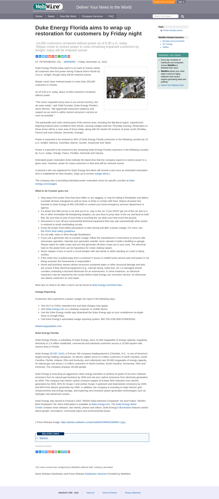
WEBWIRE (70, 61)
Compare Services (92, 16)
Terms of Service (110, 493)
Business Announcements (173, 41)
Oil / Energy (167, 44)
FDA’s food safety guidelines (60, 231)
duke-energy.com (55, 309)
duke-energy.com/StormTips (107, 285)
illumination (125, 407)
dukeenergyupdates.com (48, 326)
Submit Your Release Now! (172, 85)
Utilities (165, 47)
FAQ (110, 16)
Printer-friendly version (172, 30)
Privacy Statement (132, 493)
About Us (90, 493)
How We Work (68, 16)
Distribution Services (96, 473)
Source (43, 438)
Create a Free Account (164, 2)
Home (38, 16)
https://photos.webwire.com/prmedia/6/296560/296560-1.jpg (93, 422)
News (51, 16)
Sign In (181, 2)
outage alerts (102, 173)
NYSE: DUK (57, 353)
